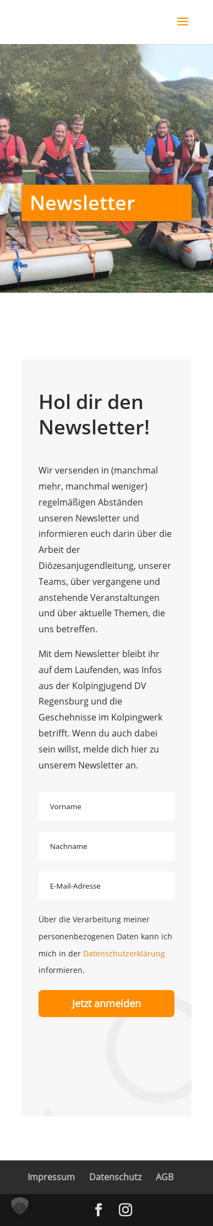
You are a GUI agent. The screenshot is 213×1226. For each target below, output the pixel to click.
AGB (164, 1177)
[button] (20, 1206)
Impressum (51, 1177)
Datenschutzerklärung (124, 953)
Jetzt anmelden (106, 1003)
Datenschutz (115, 1177)
